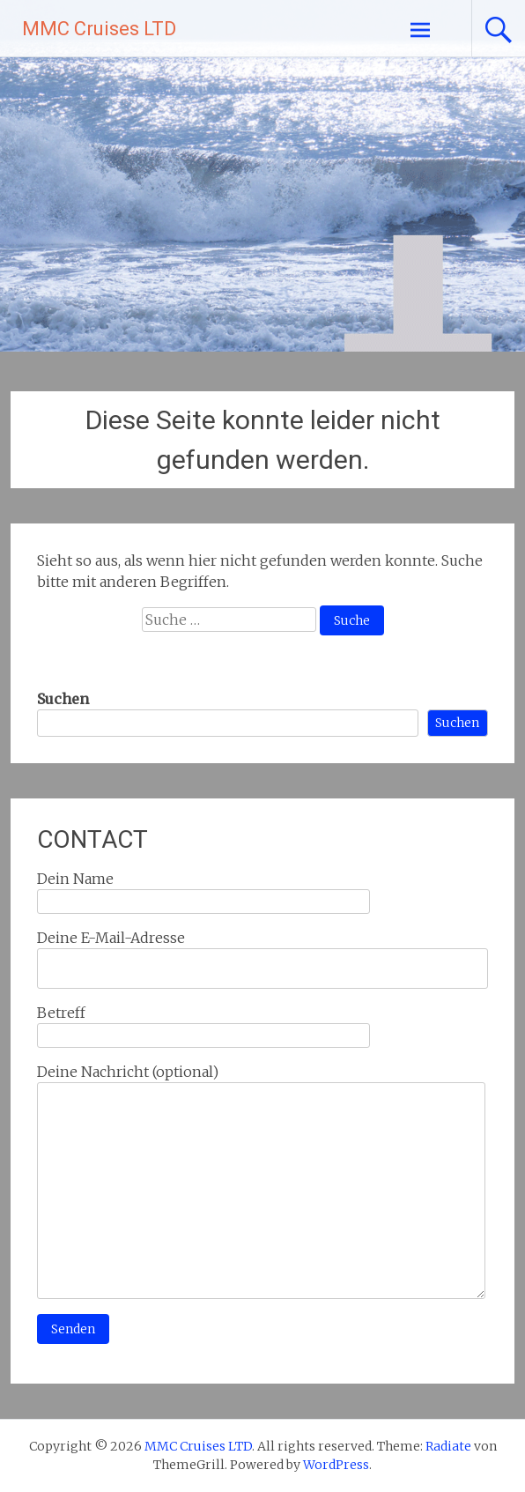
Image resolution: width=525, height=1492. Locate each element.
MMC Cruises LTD (99, 29)
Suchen (63, 699)
